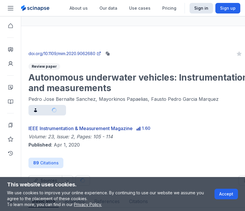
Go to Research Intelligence (125, 47)
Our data (108, 8)
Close (76, 47)
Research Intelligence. (77, 35)
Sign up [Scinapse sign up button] (228, 8)
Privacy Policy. (88, 204)
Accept (226, 193)
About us (79, 8)
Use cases (140, 8)
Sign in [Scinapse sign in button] (201, 8)
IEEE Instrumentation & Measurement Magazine (102, 128)
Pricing (169, 8)
